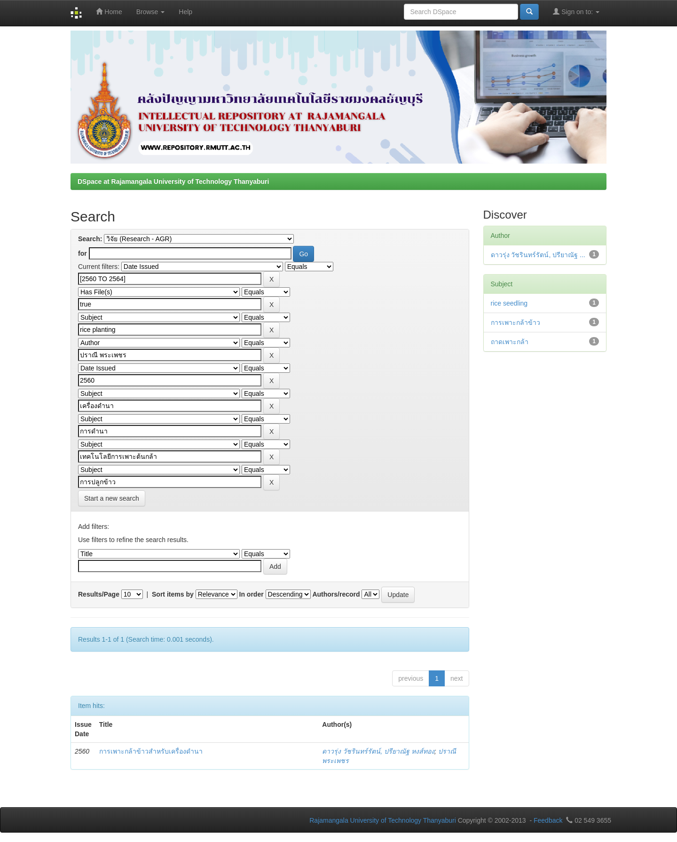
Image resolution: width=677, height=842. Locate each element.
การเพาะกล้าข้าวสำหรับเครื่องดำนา (151, 751)
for (82, 253)
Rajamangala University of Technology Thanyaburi (382, 820)
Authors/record (336, 594)
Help (185, 12)
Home (109, 12)
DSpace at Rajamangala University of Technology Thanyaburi (173, 181)
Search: (90, 239)
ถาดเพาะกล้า (509, 342)
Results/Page (98, 594)
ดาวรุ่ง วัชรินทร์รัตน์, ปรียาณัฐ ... (538, 255)
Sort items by (173, 594)
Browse (150, 12)
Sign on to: (576, 12)
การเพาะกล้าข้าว (515, 322)
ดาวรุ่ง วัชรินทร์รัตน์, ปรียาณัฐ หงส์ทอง (378, 751)
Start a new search (111, 498)
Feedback (548, 820)
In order (251, 594)
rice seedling (509, 303)
